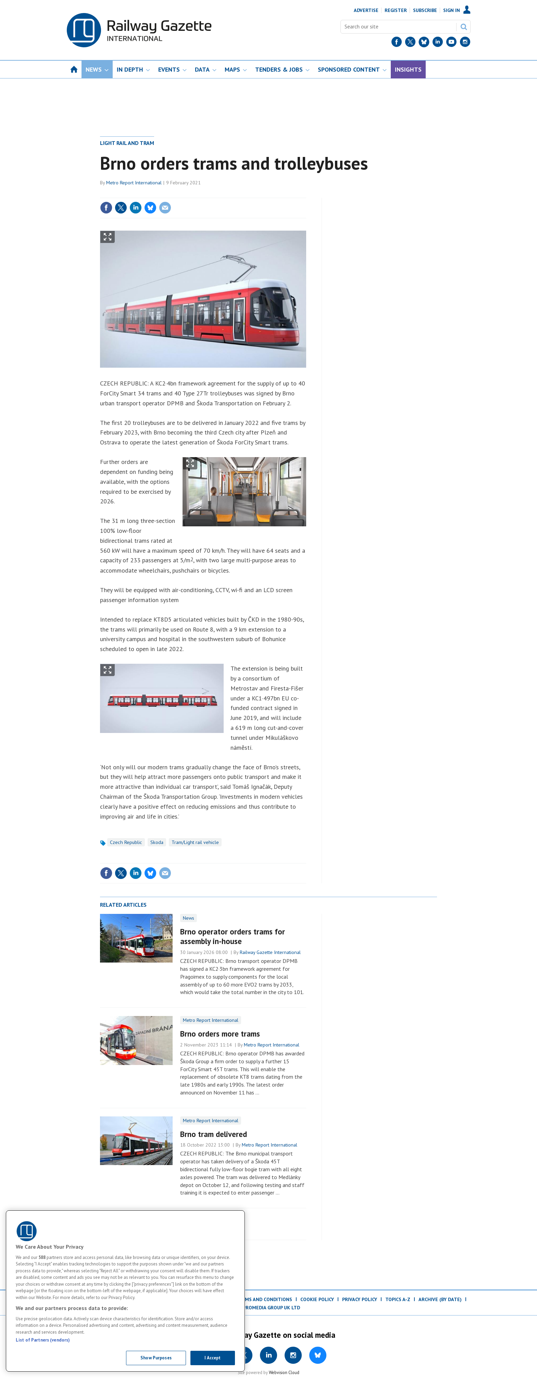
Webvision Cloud (284, 1372)
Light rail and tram (127, 142)
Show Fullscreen (107, 237)
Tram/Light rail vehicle (195, 842)
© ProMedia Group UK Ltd (268, 1308)
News (188, 918)
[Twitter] (410, 43)
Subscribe (425, 10)
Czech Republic (126, 842)
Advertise (366, 10)
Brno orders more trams (220, 1034)
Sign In (451, 10)
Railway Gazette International (270, 952)
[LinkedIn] (437, 43)
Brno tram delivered (213, 1134)
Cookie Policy (317, 1299)
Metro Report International (134, 183)
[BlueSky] (424, 43)
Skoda (156, 842)
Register (396, 10)
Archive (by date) (440, 1299)
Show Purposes (156, 1358)
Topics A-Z (397, 1299)
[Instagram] (465, 43)
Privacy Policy (359, 1299)
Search (463, 26)
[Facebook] (396, 43)
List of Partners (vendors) (43, 1340)
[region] (125, 1291)
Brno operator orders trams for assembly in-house (232, 936)
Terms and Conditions (264, 1299)
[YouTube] (451, 43)
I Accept (212, 1358)
